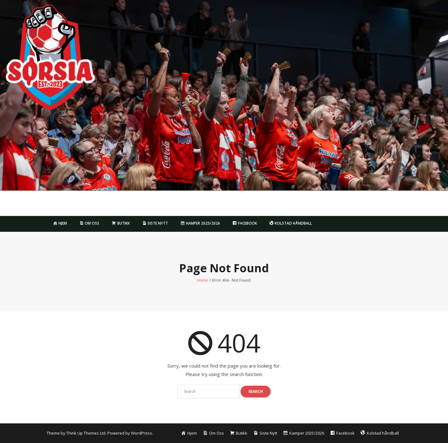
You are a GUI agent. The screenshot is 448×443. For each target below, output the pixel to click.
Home (202, 280)
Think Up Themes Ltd (85, 433)
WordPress (141, 433)
